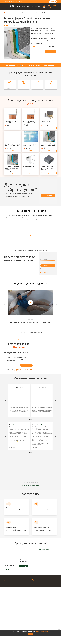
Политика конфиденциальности (41, 631)
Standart (39, 424)
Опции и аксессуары (17, 12)
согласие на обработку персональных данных (24, 369)
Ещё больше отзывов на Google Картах (30, 485)
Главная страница (7, 12)
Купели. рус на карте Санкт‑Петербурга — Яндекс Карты (30, 482)
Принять (30, 634)
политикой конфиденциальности (17, 370)
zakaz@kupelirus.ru (52, 580)
